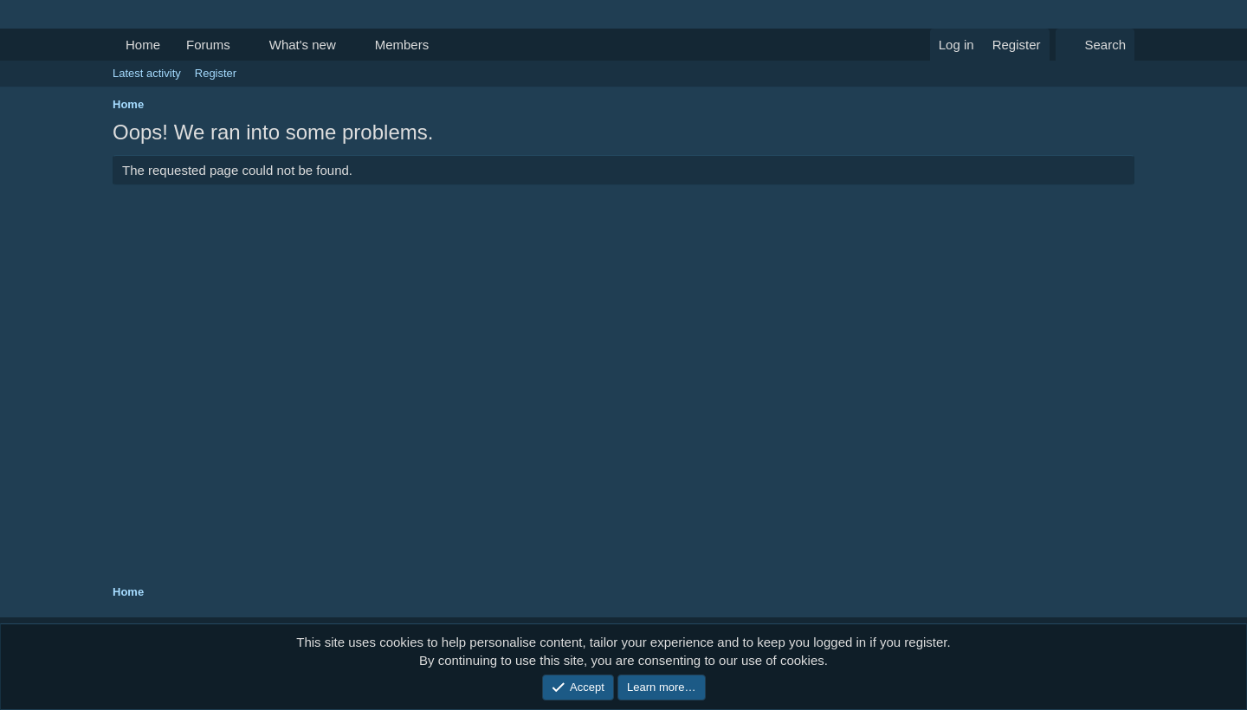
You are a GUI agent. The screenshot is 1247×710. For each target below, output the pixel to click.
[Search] (1095, 45)
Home (143, 44)
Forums (208, 44)
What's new (302, 44)
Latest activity (147, 73)
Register (215, 73)
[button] (244, 45)
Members (402, 44)
